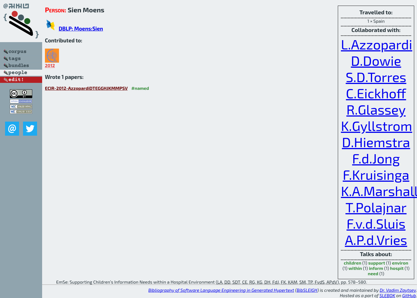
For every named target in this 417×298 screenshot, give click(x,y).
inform (376, 268)
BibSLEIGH (307, 290)
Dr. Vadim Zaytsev (398, 290)
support (376, 262)
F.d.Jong (376, 158)
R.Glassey (375, 109)
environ (400, 262)
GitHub (409, 295)
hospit (397, 268)
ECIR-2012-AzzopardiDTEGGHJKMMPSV (86, 88)
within (355, 268)
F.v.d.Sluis (376, 223)
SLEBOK (387, 295)
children (352, 262)
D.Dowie (376, 60)
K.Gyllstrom (376, 125)
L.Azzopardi (376, 44)
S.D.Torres (376, 77)
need (373, 273)
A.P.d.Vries (376, 239)
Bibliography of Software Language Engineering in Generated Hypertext (221, 290)
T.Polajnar (376, 207)
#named (140, 88)
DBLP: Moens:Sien (81, 28)
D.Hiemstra (376, 142)
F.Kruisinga (376, 174)
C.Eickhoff (376, 93)
